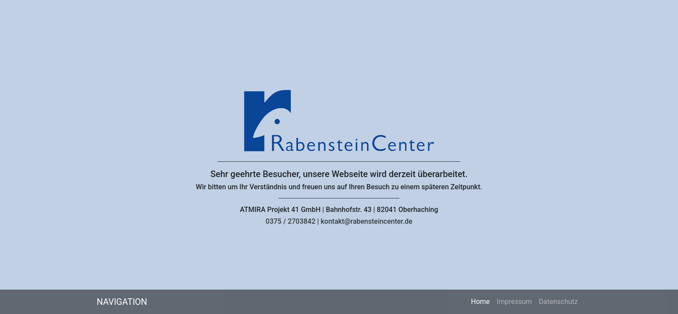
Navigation (122, 302)
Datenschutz (558, 301)
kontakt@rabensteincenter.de (366, 221)
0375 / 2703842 (290, 221)
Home (482, 301)
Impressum (514, 301)
